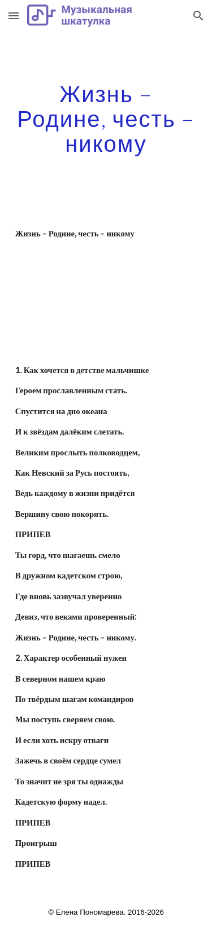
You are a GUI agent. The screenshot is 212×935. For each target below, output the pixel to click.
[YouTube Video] (106, 289)
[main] (106, 118)
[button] (13, 15)
